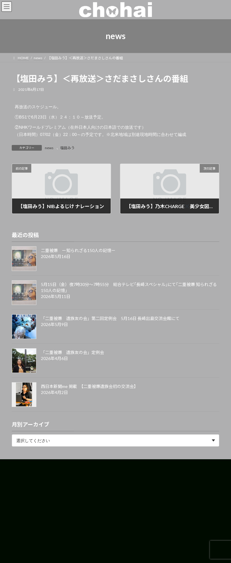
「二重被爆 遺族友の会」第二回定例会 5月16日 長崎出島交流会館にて (110, 318)
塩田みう (67, 148)
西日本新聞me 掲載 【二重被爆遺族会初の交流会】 (89, 386)
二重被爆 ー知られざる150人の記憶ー (78, 250)
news (49, 148)
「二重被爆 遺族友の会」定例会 (72, 352)
